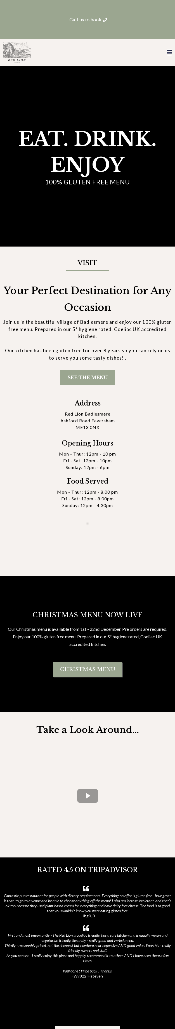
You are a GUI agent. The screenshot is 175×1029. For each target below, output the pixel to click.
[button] (169, 52)
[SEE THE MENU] (87, 377)
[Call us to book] (87, 20)
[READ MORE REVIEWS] (87, 985)
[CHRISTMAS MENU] (87, 646)
